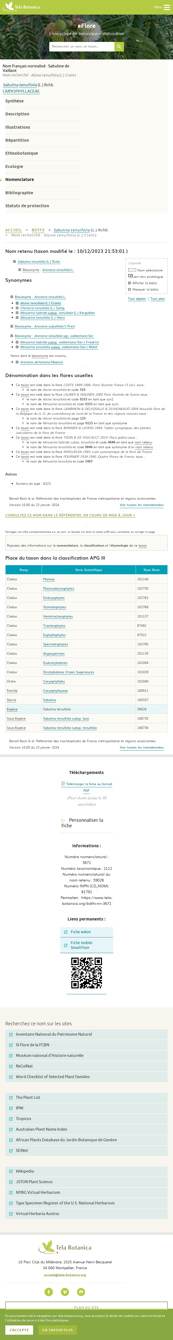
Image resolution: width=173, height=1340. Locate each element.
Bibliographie (19, 192)
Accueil (13, 230)
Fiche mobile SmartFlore (78, 945)
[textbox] (81, 46)
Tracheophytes (54, 625)
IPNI (16, 1108)
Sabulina (10, 85)
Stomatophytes (54, 606)
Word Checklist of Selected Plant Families (49, 1076)
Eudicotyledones (55, 662)
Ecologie (14, 166)
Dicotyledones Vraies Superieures (68, 671)
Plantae (49, 579)
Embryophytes (54, 597)
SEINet (18, 1150)
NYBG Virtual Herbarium (34, 1192)
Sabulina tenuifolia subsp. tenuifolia (70, 727)
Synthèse (14, 100)
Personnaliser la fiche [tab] (82, 823)
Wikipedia (21, 1171)
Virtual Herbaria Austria (34, 1213)
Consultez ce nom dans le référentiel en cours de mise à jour (68, 515)
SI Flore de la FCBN (29, 1045)
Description (17, 113)
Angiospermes (54, 653)
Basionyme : (40, 296)
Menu (162, 7)
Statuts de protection (27, 205)
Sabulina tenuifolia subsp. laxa (66, 718)
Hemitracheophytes (58, 616)
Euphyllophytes (54, 634)
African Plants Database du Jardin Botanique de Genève (63, 1140)
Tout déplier (137, 298)
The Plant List (24, 1097)
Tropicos (20, 1118)
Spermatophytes (55, 644)
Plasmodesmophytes (58, 588)
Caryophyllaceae (21, 91)
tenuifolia (28, 85)
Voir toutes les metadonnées (142, 504)
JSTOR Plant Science (30, 1182)
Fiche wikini (77, 932)
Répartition (17, 140)
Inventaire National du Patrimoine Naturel (50, 1034)
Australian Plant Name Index (38, 1129)
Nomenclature (19, 179)
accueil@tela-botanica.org (65, 1275)
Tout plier (157, 298)
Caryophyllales (54, 681)
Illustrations (17, 127)
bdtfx (38, 230)
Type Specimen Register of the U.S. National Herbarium (62, 1203)
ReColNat (21, 1066)
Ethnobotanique (21, 153)
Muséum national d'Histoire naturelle (46, 1055)
